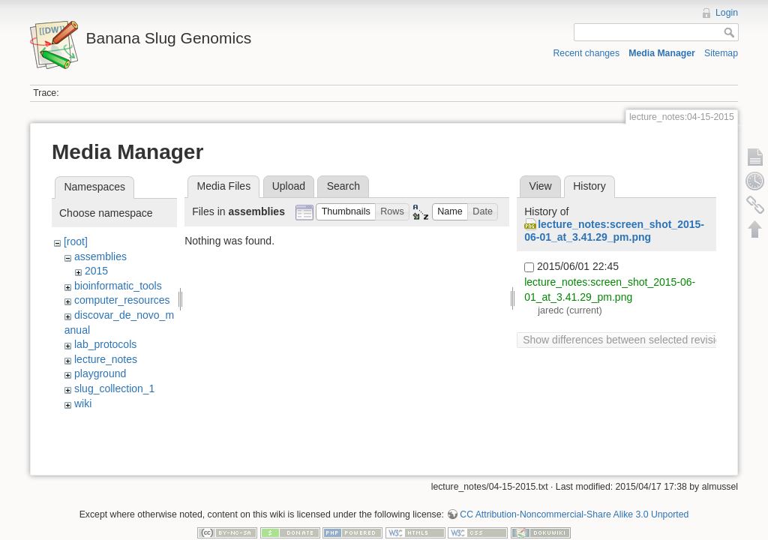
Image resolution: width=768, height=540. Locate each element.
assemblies (100, 256)
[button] (346, 211)
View (541, 186)
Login (727, 13)
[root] (76, 242)
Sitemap (721, 53)
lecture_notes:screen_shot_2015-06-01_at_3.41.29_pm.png (614, 230)
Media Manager (661, 53)
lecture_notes (105, 359)
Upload (288, 186)
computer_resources (122, 300)
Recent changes (587, 53)
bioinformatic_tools (118, 286)
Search (343, 186)
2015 (96, 271)
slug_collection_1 (114, 388)
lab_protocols (105, 344)
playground (100, 374)
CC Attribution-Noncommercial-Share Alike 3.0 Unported (574, 490)
